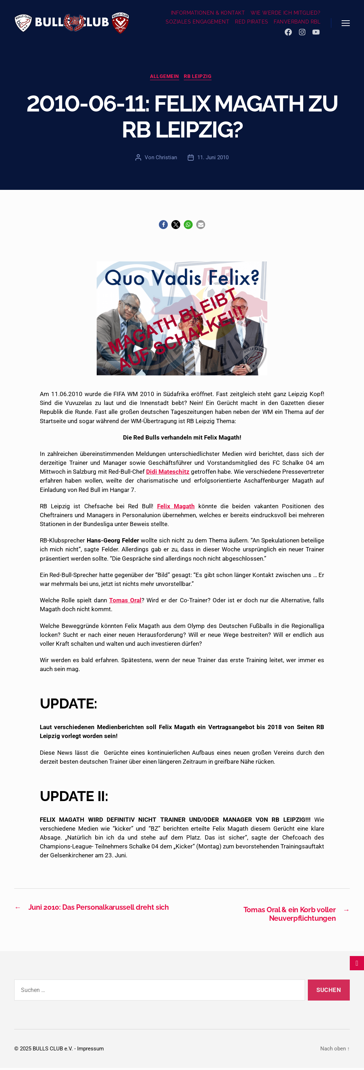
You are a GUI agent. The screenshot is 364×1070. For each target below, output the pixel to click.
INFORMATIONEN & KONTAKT (208, 13)
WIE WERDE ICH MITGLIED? (285, 13)
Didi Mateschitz (167, 473)
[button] (163, 225)
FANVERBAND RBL (297, 22)
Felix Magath (176, 507)
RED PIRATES (251, 22)
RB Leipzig (200, 77)
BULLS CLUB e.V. (53, 1051)
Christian (166, 158)
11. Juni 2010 (213, 158)
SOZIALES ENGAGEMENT (197, 22)
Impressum (90, 1051)
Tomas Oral (125, 601)
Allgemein (164, 77)
